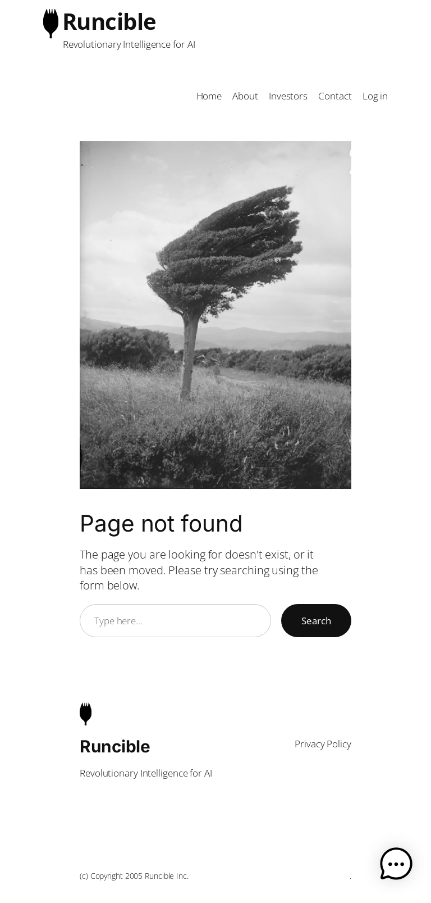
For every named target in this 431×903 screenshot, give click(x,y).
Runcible (109, 21)
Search (316, 620)
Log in (375, 95)
